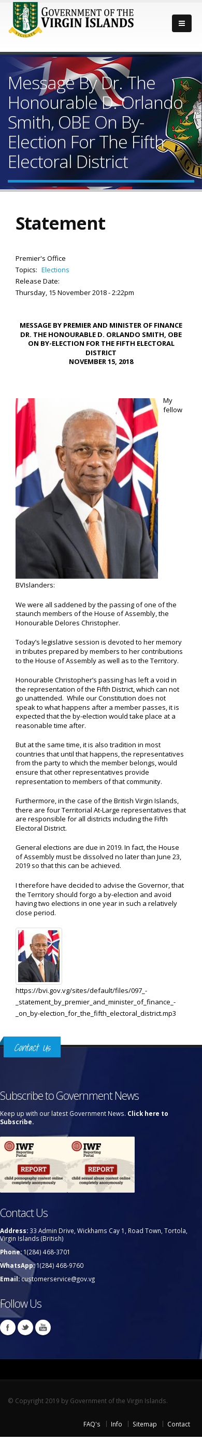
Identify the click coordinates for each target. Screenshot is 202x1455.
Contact (178, 1424)
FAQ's (91, 1424)
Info (116, 1424)
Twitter (25, 1327)
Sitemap (145, 1424)
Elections (55, 269)
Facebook (8, 1327)
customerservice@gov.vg (58, 1279)
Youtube (43, 1327)
